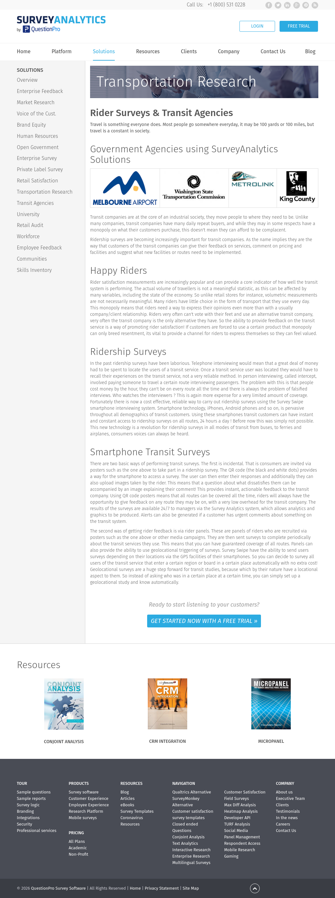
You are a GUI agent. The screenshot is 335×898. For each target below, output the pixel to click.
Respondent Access (242, 843)
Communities (32, 259)
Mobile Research (239, 849)
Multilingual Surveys (191, 862)
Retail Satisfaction (37, 181)
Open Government (38, 147)
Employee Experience (89, 804)
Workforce (28, 236)
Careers (283, 824)
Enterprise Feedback (40, 91)
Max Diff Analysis (240, 804)
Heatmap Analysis (241, 811)
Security (24, 824)
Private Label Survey (40, 169)
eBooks (127, 804)
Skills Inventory (34, 270)
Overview (27, 80)
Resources (148, 51)
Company (228, 51)
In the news (287, 817)
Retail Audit (30, 225)
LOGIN (257, 26)
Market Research (36, 102)
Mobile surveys (83, 817)
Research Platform (86, 811)
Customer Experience (88, 798)
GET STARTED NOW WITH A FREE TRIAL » (204, 621)
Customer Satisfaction (244, 792)
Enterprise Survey (37, 158)
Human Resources (37, 136)
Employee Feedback (39, 248)
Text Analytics (185, 843)
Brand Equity (31, 125)
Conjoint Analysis (188, 837)
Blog (310, 51)
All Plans (77, 841)
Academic (78, 847)
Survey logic (28, 804)
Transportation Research (45, 192)
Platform (62, 51)
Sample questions (34, 792)
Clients (189, 51)
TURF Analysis (237, 824)
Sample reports (31, 798)
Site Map (191, 888)
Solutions (104, 52)
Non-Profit (78, 854)
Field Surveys (236, 798)
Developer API (237, 817)
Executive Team (290, 798)
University (28, 214)
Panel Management (242, 837)
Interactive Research (191, 849)
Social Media (236, 830)
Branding (25, 811)
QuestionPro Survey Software (58, 888)
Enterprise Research (191, 856)
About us (284, 792)
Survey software (84, 792)
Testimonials (288, 811)
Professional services (36, 830)
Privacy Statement (162, 888)
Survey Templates (137, 811)
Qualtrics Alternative (191, 792)
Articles (128, 798)
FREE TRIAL (299, 26)
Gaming (231, 856)
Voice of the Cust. (36, 114)
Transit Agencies (35, 203)
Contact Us (273, 51)
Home (24, 51)
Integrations (28, 817)
